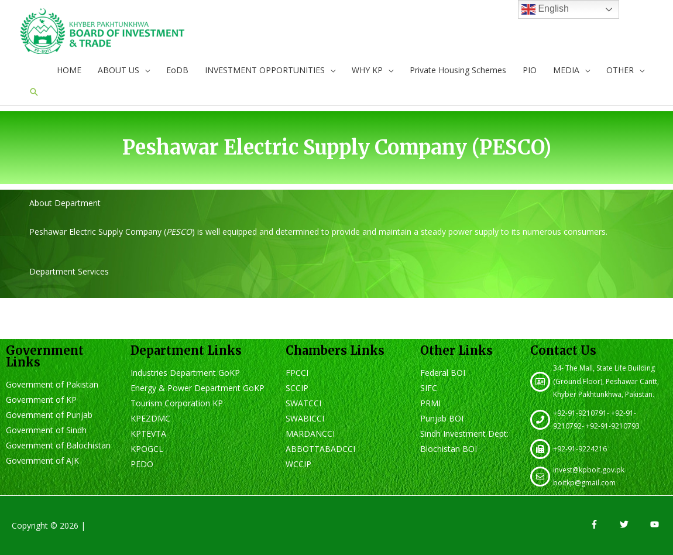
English (545, 9)
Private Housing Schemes (458, 70)
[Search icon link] (34, 92)
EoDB (177, 70)
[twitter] (634, 524)
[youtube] (656, 524)
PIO (530, 70)
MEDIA (566, 70)
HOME (69, 70)
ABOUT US (118, 70)
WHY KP (367, 70)
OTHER (620, 70)
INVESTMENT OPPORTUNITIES (265, 70)
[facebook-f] (604, 524)
